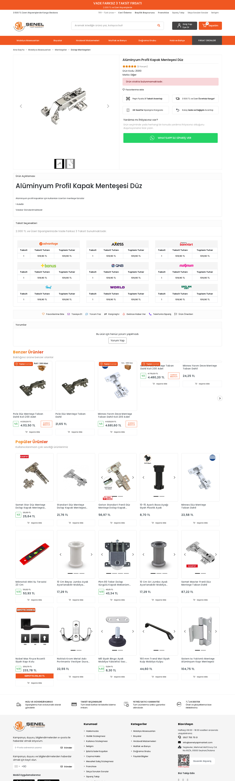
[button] (210, 26)
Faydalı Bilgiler (140, 757)
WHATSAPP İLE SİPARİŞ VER (170, 138)
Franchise (91, 767)
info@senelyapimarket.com (195, 743)
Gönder (66, 748)
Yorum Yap (118, 340)
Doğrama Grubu (142, 752)
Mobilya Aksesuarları (144, 731)
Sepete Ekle (32, 432)
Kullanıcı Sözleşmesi (97, 742)
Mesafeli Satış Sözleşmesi (99, 762)
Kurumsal (90, 725)
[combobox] (17, 767)
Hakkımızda (92, 731)
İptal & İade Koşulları (97, 752)
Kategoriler (139, 725)
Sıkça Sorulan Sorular (198, 12)
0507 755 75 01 (188, 738)
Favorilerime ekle (133, 89)
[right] (222, 398)
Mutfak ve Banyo (142, 747)
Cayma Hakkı (93, 757)
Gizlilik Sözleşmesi (95, 736)
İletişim (215, 12)
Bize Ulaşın (185, 725)
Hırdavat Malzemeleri (144, 742)
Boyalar (137, 736)
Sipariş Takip (178, 12)
